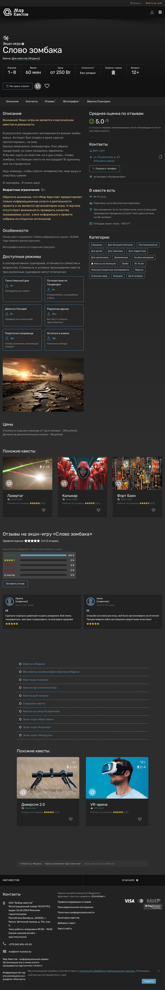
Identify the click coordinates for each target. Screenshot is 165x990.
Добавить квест (67, 923)
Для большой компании (120, 245)
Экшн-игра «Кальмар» (35, 727)
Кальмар (69, 495)
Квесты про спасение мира (38, 687)
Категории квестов (68, 917)
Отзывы (50, 101)
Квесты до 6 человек (33, 679)
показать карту (104, 160)
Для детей (96, 251)
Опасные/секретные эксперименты (110, 270)
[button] (80, 361)
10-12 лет (139, 263)
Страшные (96, 245)
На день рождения (144, 257)
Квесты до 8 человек (34, 695)
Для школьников (100, 257)
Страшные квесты (32, 703)
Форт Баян (126, 495)
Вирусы (139, 270)
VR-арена (98, 804)
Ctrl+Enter (97, 896)
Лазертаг (15, 495)
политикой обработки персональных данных (107, 971)
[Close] (159, 971)
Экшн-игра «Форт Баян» (36, 719)
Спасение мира (99, 276)
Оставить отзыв (15, 583)
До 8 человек (135, 276)
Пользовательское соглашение (75, 907)
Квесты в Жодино (32, 664)
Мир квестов (11, 880)
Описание (12, 101)
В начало (130, 880)
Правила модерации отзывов (74, 901)
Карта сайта (65, 928)
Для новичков (115, 251)
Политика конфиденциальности (76, 912)
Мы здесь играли (17, 86)
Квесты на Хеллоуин (103, 263)
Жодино (135, 3)
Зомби (125, 263)
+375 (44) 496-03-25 (20, 944)
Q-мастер (9, 575)
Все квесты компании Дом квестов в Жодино (49, 671)
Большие (118, 276)
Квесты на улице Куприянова (39, 711)
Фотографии (71, 101)
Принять (148, 981)
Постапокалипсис (148, 245)
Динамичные (121, 257)
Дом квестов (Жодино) (26, 58)
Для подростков (137, 251)
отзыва (94, 127)
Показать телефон (104, 168)
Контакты (32, 101)
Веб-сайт (99, 150)
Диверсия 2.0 (33, 804)
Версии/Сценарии (98, 101)
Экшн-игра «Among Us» (35, 735)
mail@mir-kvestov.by (20, 951)
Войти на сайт (154, 3)
